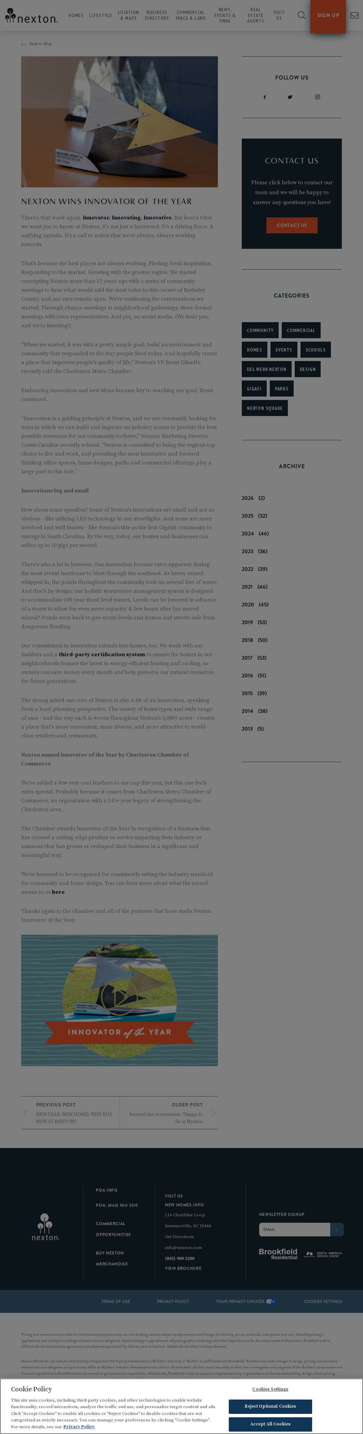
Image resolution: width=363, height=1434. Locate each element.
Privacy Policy (79, 1429)
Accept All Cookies (270, 1426)
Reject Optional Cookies (270, 1408)
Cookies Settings (270, 1391)
